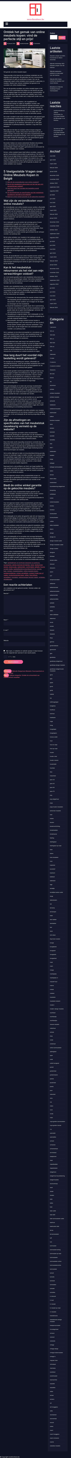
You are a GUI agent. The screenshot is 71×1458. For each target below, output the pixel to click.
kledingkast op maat (55, 845)
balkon (52, 416)
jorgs (51, 803)
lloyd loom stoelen (55, 939)
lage (51, 884)
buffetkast (53, 494)
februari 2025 (54, 214)
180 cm (52, 339)
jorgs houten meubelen (56, 807)
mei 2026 (52, 156)
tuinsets (52, 1277)
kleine (51, 853)
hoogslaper (53, 729)
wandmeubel (53, 1376)
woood (52, 1422)
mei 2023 (52, 296)
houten (52, 752)
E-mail (6, 630)
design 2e (52, 537)
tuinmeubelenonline (55, 1265)
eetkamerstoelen (54, 591)
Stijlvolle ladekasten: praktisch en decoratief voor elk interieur (56, 73)
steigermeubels (54, 1179)
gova (51, 674)
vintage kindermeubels (56, 1352)
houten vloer (53, 756)
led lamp (52, 908)
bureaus (52, 509)
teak (51, 1207)
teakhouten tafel (54, 1226)
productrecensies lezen (16, 575)
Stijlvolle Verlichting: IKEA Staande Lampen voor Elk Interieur (57, 65)
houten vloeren (54, 760)
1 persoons (53, 327)
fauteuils (52, 634)
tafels (51, 1203)
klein (51, 849)
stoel (51, 1187)
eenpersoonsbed (55, 579)
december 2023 (54, 268)
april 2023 (53, 299)
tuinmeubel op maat (55, 1253)
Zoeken (52, 33)
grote (51, 690)
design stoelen (54, 548)
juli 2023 (52, 288)
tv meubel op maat (55, 1308)
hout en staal (53, 744)
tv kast (52, 1300)
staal (51, 1160)
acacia (52, 377)
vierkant (52, 1337)
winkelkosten (8, 579)
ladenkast (52, 880)
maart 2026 (53, 163)
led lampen (53, 911)
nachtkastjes (53, 1020)
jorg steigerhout (54, 799)
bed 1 (51, 447)
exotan (52, 626)
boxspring (53, 490)
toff (51, 1238)
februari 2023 (54, 307)
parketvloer (53, 1071)
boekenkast (53, 482)
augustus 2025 (54, 191)
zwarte (52, 1442)
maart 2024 (53, 257)
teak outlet (53, 1211)
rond (51, 1110)
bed (51, 443)
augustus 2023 (54, 284)
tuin (51, 1242)
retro (51, 1098)
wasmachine (53, 1379)
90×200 (52, 373)
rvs (51, 1129)
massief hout (53, 981)
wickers (52, 1399)
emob (51, 622)
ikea (51, 772)
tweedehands (54, 1315)
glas (51, 653)
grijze (51, 682)
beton (51, 471)
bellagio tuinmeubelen (56, 467)
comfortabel (30, 567)
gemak (39, 569)
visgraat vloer (54, 1360)
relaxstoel (52, 1094)
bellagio (52, 463)
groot (51, 686)
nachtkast (52, 1012)
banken (52, 428)
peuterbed (53, 1082)
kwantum (52, 873)
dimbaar (52, 556)
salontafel (52, 1133)
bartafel (52, 436)
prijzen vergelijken (22, 573)
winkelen (42, 577)
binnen (52, 474)
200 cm (52, 346)
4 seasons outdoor (55, 366)
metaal (52, 989)
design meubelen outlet (56, 544)
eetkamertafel (54, 595)
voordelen (14, 577)
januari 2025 (53, 218)
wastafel (52, 1383)
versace (52, 1333)
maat (51, 962)
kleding (52, 838)
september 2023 (54, 280)
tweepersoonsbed (55, 1325)
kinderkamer (53, 834)
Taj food (56, 128)
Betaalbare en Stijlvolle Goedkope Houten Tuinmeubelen (56, 88)
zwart (51, 1430)
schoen (52, 1141)
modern (52, 1005)
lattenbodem (53, 900)
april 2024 (53, 253)
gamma (52, 641)
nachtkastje (53, 1016)
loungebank (53, 946)
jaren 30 (52, 779)
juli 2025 (52, 195)
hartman (52, 713)
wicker (52, 1395)
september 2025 (54, 187)
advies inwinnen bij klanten (21, 565)
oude (51, 1059)
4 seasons (53, 362)
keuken (52, 822)
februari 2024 (54, 261)
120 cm (52, 331)
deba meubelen (54, 525)
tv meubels (53, 1312)
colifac (52, 521)
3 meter (52, 358)
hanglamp (52, 706)
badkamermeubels (55, 408)
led (51, 904)
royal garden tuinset (55, 1125)
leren (51, 931)
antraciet (52, 401)
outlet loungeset (54, 1063)
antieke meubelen (55, 393)
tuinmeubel (53, 1245)
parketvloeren (54, 1075)
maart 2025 (53, 210)
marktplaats (53, 974)
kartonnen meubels (55, 810)
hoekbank (52, 717)
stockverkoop (54, 1183)
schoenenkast (54, 1148)
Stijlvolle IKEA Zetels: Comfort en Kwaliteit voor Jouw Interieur (57, 81)
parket (52, 1067)
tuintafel (52, 1288)
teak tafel (52, 1214)
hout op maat (53, 748)
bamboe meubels (55, 420)
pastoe (52, 1078)
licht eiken (53, 935)
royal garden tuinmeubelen (57, 1121)
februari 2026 (54, 167)
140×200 (52, 335)
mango (52, 970)
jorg (51, 795)
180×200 (52, 342)
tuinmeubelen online (55, 1261)
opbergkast (53, 1051)
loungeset (53, 950)
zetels (51, 1426)
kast (5, 571)
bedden (52, 455)
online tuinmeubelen (55, 1047)
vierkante (52, 1341)
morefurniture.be (35, 19)
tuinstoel (52, 1280)
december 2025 (54, 175)
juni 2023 (52, 292)
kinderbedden (54, 830)
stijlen (27, 575)
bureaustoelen (54, 517)
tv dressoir (53, 1296)
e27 (51, 575)
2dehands (53, 354)
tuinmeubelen (54, 1257)
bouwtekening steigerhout (57, 486)
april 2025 (53, 206)
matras (52, 985)
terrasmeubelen (54, 1234)
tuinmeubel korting (55, 1249)
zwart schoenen (54, 1438)
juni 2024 (52, 245)
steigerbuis (53, 1172)
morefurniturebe (58, 110)
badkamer (53, 405)
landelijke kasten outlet (56, 892)
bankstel (52, 432)
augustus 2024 (54, 237)
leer (51, 927)
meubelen (53, 997)
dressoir (52, 564)
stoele (51, 1191)
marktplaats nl (54, 977)
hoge (51, 721)
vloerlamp (53, 1368)
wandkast (52, 1372)
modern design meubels (57, 1009)
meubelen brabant (55, 1001)
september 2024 (54, 233)
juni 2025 (52, 198)
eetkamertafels (54, 599)
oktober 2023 (54, 276)
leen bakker (53, 919)
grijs (51, 678)
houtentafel (53, 764)
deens (51, 529)
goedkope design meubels (57, 665)
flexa (51, 638)
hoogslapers (53, 733)
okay (51, 1036)
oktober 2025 (54, 183)
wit (51, 1403)
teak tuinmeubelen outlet (57, 1218)
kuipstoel (52, 865)
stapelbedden (54, 1164)
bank (32, 565)
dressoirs (52, 568)
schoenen (52, 1144)
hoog (51, 725)
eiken (51, 610)
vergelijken (7, 577)
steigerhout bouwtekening (57, 1176)
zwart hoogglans (54, 1434)
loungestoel (53, 958)
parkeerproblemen (10, 573)
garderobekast (54, 645)
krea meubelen (54, 857)
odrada (52, 1032)
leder (51, 915)
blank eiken (53, 478)
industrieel (53, 775)
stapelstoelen (54, 1168)
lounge (52, 943)
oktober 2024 (54, 229)
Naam (6, 620)
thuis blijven (33, 575)
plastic (52, 1086)
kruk (51, 861)
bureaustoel (53, 513)
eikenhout (52, 618)
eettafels (52, 607)
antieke (52, 389)
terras (51, 1230)
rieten (51, 1106)
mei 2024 (52, 249)
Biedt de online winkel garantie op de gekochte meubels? (26, 197)
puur (51, 1090)
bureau (52, 506)
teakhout (52, 1222)
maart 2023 (53, 303)
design (52, 533)
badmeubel (53, 412)
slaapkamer (53, 1156)
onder (51, 1040)
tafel (51, 1199)
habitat (52, 694)
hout (51, 741)
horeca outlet (53, 737)
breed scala (13, 567)
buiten (51, 498)
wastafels (52, 1387)
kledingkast (53, 842)
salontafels (53, 1137)
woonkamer (53, 1414)
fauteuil (52, 630)
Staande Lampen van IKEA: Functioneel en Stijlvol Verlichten (57, 57)
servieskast (53, 1152)
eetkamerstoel (54, 587)
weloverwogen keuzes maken (28, 577)
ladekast (52, 876)
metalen (52, 993)
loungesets (53, 954)
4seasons (52, 370)
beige (51, 459)
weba (51, 1391)
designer (52, 552)
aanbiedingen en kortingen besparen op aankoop (24, 563)
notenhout (53, 1028)
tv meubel (53, 1304)
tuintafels (52, 1292)
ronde (51, 1113)
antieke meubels (54, 397)
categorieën (21, 567)
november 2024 (54, 226)
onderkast (53, 1044)
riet (51, 1102)
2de (51, 350)
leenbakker (53, 923)
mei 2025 (52, 202)
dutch (51, 572)
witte (51, 1411)
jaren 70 (52, 791)
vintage (52, 1345)
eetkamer (52, 583)
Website (6, 640)
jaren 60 (52, 787)
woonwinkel (53, 1418)
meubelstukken (18, 571)
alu (51, 381)
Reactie (6, 593)
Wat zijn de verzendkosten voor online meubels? (23, 182)
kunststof (52, 869)
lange (51, 896)
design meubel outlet (56, 540)
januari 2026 (53, 171)
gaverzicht (53, 649)
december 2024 (54, 222)
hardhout (52, 709)
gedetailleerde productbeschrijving (24, 569)
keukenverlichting (55, 826)
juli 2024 (52, 241)
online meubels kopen (31, 571)
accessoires (7, 565)
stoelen (52, 1195)
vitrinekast (53, 1364)
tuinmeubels (53, 1269)
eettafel (37, 567)
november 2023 (54, 272)
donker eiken (53, 560)
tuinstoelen (53, 1284)
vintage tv (53, 1356)
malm (51, 966)
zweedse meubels (55, 1446)
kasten (52, 818)
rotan (51, 1117)
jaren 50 (52, 783)
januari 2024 (53, 264)
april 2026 (53, 160)
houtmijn (52, 768)
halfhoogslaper (54, 702)
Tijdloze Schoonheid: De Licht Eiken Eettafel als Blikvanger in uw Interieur (59, 116)
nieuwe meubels (54, 1024)
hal (51, 698)
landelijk (52, 888)
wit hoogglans (54, 1407)
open (51, 1055)
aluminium (53, 385)
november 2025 (54, 179)
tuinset (52, 1273)
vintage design (54, 1348)
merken (9, 571)
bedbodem (53, 451)
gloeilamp (52, 657)
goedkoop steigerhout (56, 661)
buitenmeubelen (54, 502)
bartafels (52, 439)
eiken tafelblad (54, 614)
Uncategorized (54, 1329)
